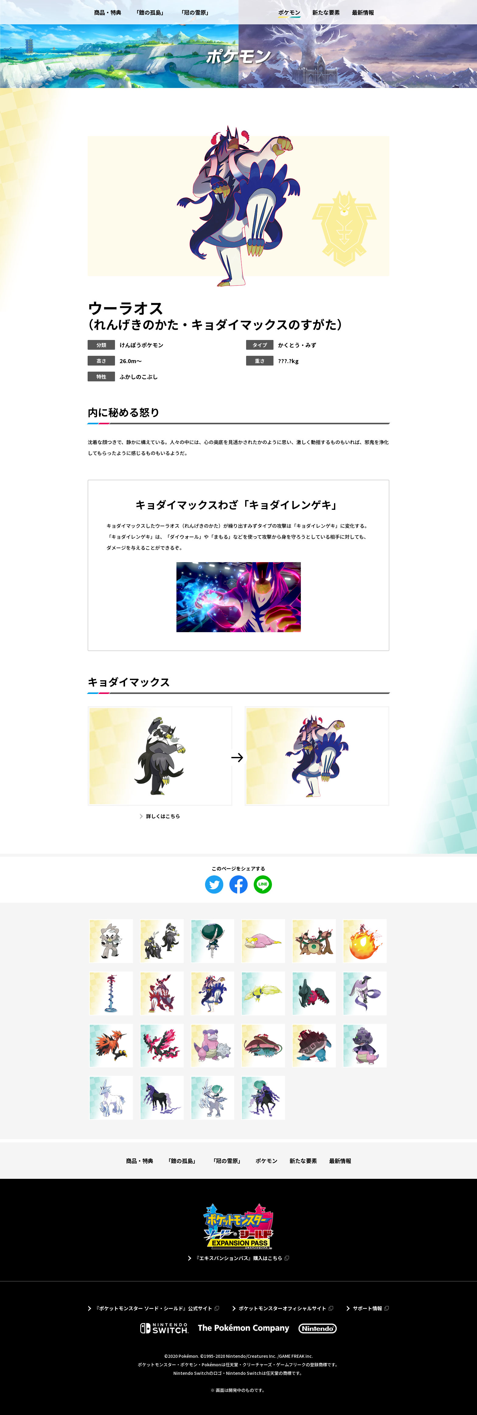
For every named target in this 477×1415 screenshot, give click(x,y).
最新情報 (340, 1161)
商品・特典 (139, 1161)
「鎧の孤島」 (181, 1161)
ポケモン (266, 1161)
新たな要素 (303, 1161)
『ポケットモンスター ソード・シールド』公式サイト (153, 1308)
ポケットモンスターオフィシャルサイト (282, 1308)
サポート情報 (367, 1308)
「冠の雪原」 (227, 1161)
